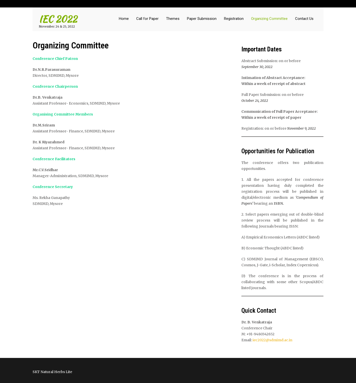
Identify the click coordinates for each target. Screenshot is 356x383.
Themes (172, 18)
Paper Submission (202, 18)
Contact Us (304, 18)
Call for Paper (147, 18)
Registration (234, 18)
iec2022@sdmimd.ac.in (272, 340)
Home (124, 18)
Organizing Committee (269, 18)
